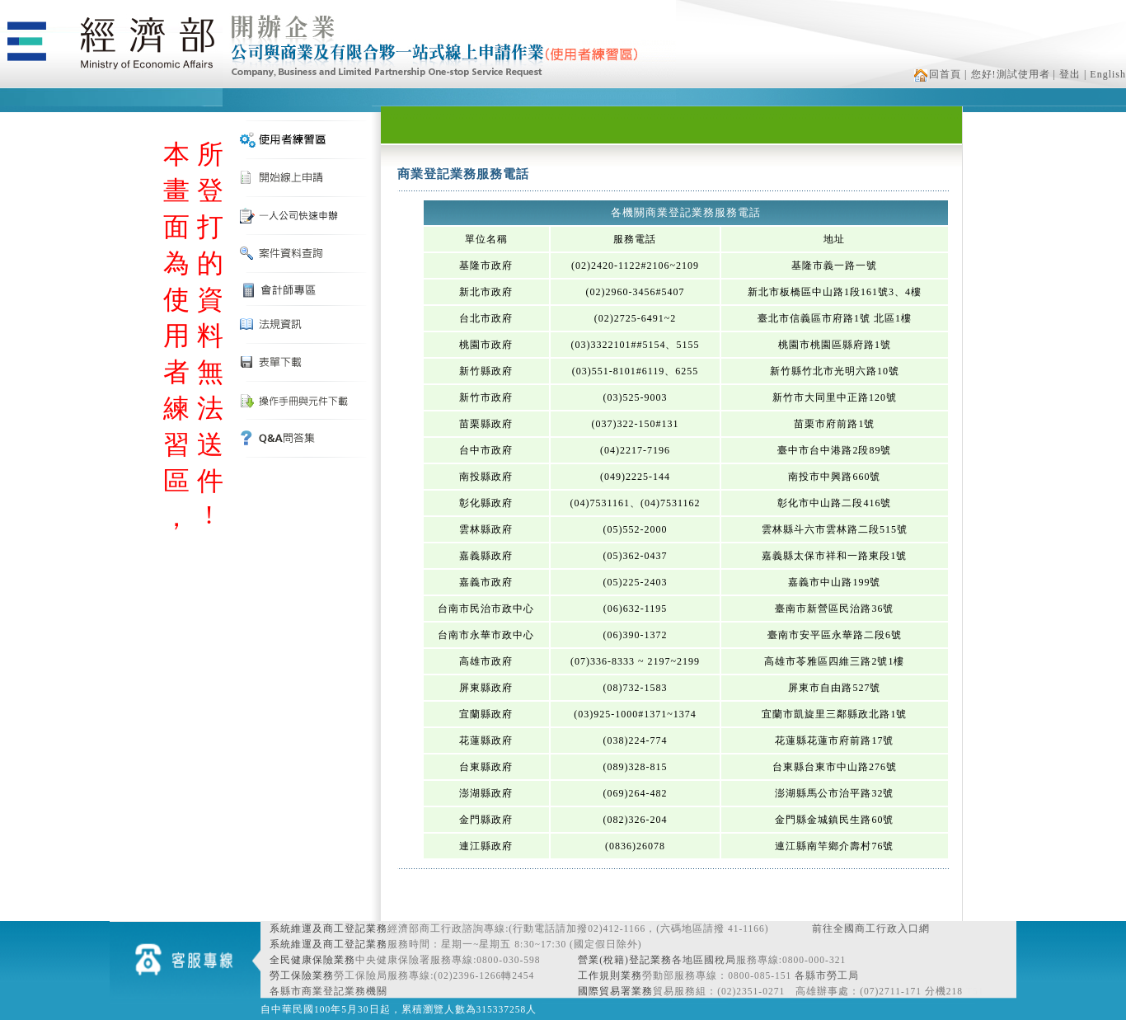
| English (1105, 74)
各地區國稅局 (704, 960)
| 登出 (1067, 74)
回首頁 (937, 74)
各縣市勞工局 (827, 975)
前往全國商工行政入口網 (871, 928)
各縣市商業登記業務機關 (328, 991)
